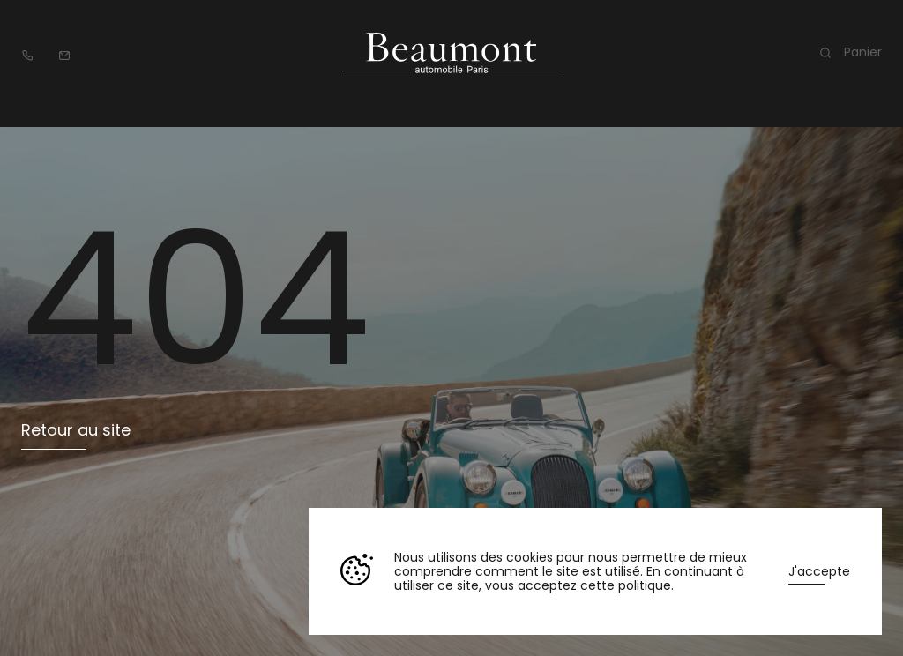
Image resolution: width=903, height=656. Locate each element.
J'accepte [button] (819, 571)
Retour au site (76, 430)
